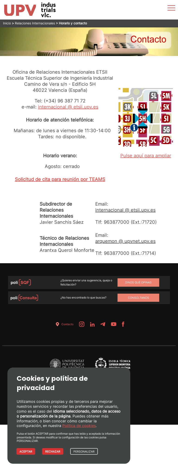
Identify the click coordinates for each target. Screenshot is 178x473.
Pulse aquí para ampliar (145, 155)
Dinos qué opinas (138, 282)
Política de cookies (79, 425)
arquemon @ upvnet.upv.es (125, 241)
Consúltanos (138, 297)
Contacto (63, 324)
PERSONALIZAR (84, 451)
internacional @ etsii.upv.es (68, 107)
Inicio (7, 23)
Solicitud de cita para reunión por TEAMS (60, 179)
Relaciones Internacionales (35, 23)
